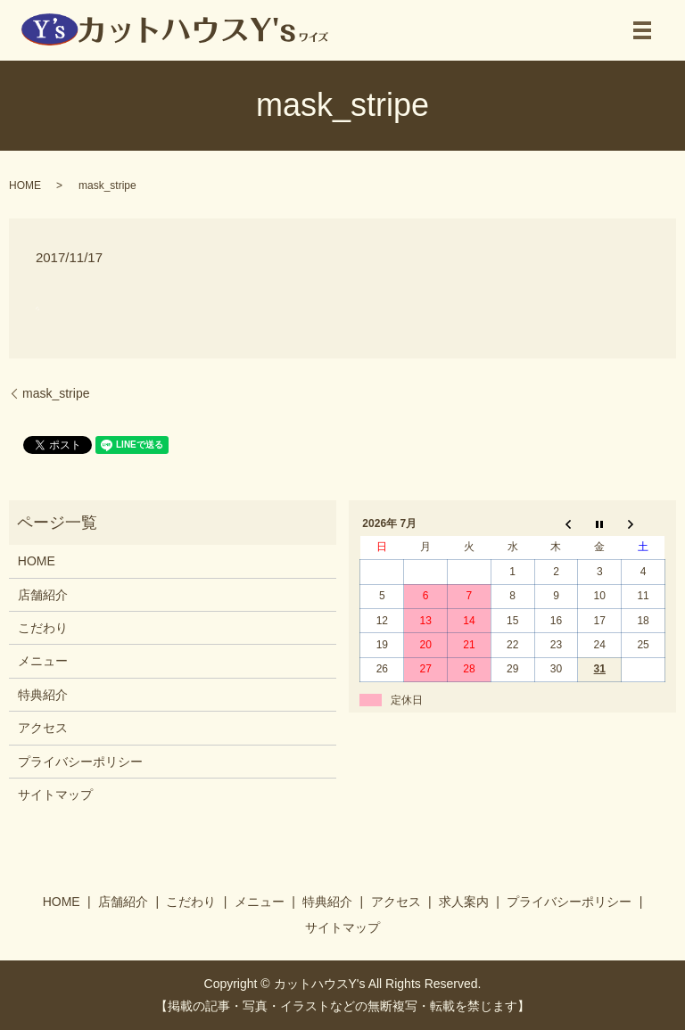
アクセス (43, 728)
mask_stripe (55, 393)
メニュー (43, 661)
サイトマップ (55, 794)
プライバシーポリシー (80, 761)
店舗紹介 (43, 595)
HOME (25, 185)
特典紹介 (43, 695)
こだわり (43, 628)
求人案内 (464, 901)
